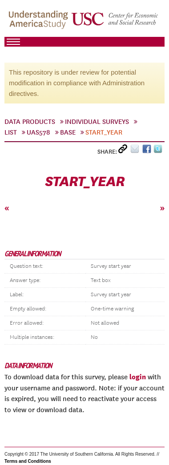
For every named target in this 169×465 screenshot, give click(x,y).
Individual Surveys (97, 122)
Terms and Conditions (27, 461)
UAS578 (38, 132)
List (10, 132)
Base (68, 132)
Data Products (29, 122)
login (137, 377)
